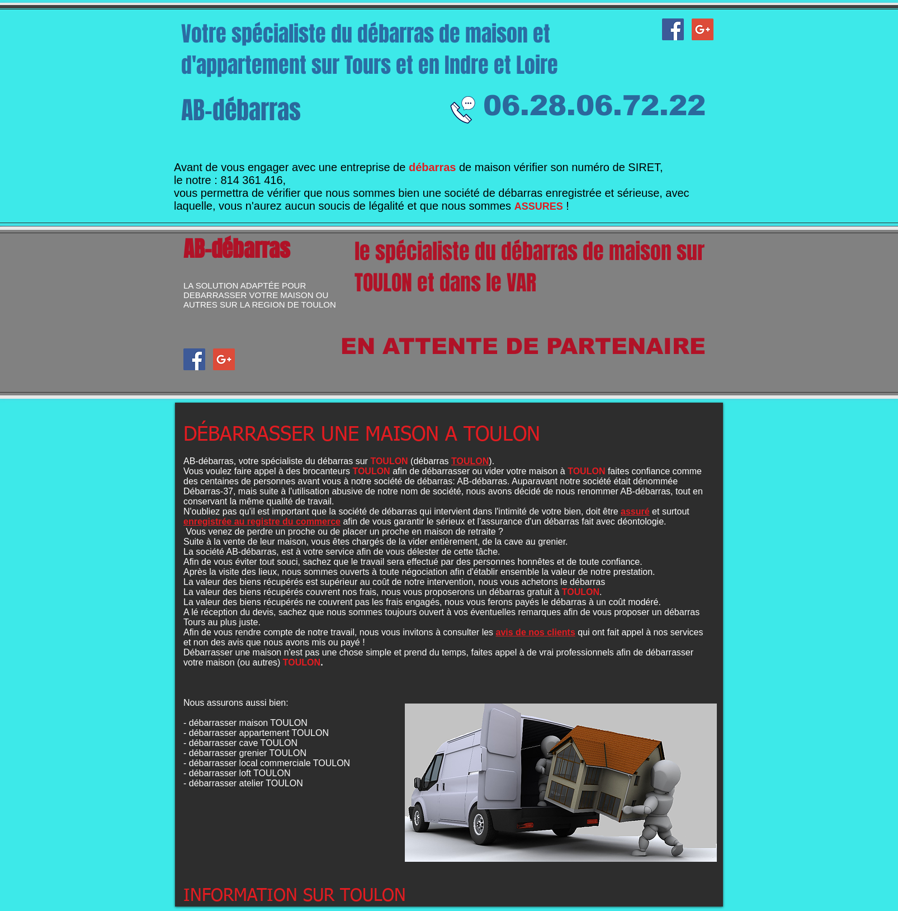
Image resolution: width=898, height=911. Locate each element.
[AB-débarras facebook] (673, 29)
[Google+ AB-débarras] (702, 29)
